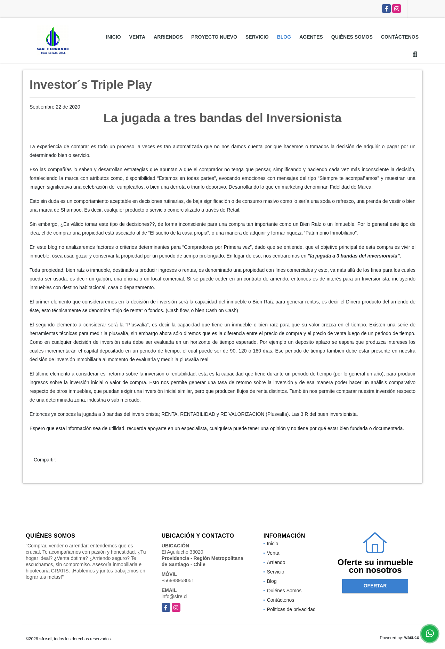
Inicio (113, 37)
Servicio (257, 37)
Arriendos (168, 37)
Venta (137, 37)
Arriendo (276, 562)
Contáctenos (400, 37)
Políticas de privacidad (291, 609)
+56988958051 (178, 580)
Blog (284, 37)
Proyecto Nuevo (214, 37)
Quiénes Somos (352, 37)
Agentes (311, 37)
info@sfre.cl (174, 596)
